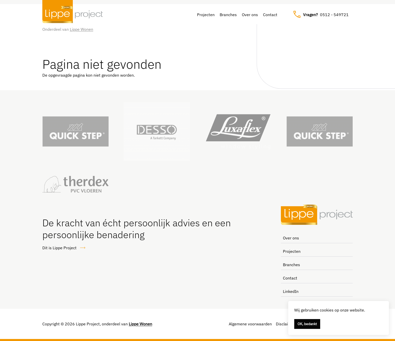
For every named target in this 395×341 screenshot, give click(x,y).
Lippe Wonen (140, 323)
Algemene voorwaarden (250, 323)
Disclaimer (285, 323)
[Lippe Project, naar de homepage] (72, 14)
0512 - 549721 (321, 14)
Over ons (250, 14)
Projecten (206, 14)
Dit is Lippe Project (64, 248)
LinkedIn (291, 291)
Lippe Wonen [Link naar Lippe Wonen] (81, 29)
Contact (270, 14)
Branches (228, 14)
